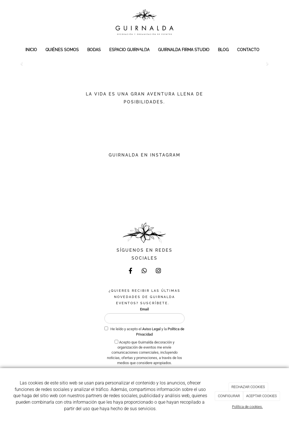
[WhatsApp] (144, 271)
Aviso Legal (151, 329)
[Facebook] (131, 271)
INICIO (31, 49)
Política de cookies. (247, 407)
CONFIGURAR (229, 396)
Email (144, 309)
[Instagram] (158, 271)
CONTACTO (248, 49)
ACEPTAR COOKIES (261, 396)
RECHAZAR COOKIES (248, 387)
